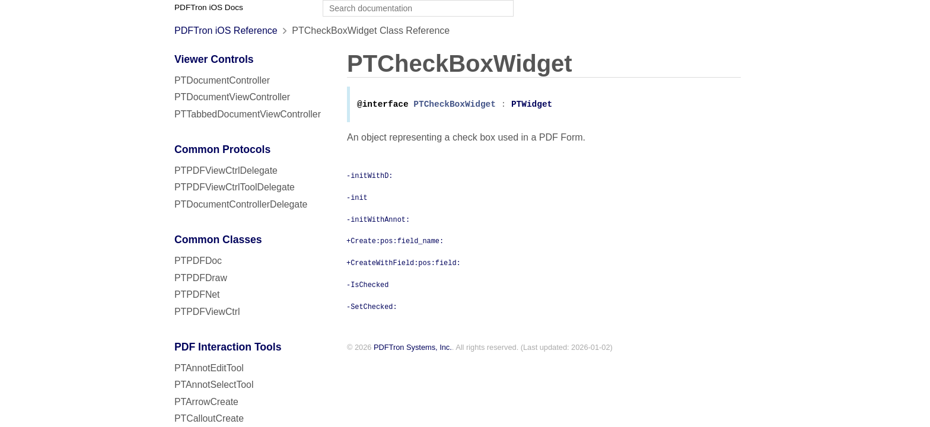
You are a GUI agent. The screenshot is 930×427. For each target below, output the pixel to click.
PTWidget (531, 105)
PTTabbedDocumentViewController (247, 114)
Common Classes (218, 240)
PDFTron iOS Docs (208, 7)
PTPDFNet (197, 294)
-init (357, 198)
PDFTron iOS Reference (226, 31)
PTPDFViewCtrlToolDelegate (234, 187)
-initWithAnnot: (378, 220)
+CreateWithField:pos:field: (403, 263)
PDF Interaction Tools (228, 347)
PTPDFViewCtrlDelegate (226, 170)
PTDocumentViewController (232, 97)
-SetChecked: (371, 307)
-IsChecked (367, 285)
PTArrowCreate (206, 402)
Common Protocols (222, 149)
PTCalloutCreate (209, 418)
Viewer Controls (214, 59)
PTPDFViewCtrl (207, 312)
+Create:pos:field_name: (395, 241)
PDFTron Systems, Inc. (413, 348)
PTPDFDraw (200, 278)
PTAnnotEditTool (209, 368)
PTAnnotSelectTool (213, 385)
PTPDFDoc (198, 261)
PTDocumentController (222, 80)
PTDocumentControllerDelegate (240, 204)
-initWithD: (369, 176)
